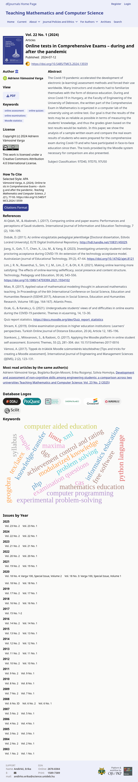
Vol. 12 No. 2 (12, 643)
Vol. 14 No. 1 (30, 623)
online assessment (14, 110)
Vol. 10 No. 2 (12, 663)
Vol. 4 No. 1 (27, 723)
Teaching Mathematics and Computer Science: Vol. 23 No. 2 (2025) (64, 382)
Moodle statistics (13, 120)
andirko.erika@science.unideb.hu (34, 776)
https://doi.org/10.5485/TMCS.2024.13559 (57, 64)
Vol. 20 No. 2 (12, 556)
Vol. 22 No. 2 (12, 536)
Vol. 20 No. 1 (30, 556)
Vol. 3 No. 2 (11, 733)
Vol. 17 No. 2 (12, 593)
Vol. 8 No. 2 (11, 683)
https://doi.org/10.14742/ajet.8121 (110, 259)
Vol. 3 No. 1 (27, 733)
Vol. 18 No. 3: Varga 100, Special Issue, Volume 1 (93, 576)
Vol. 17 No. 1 (30, 593)
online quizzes (36, 110)
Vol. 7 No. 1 (27, 693)
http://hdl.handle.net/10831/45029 (103, 242)
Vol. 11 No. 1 (30, 653)
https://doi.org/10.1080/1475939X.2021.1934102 (37, 280)
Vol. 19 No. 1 (30, 566)
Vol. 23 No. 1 (30, 526)
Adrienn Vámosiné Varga (25, 78)
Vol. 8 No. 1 (27, 683)
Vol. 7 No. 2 (11, 693)
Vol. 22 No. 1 (30, 536)
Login (127, 4)
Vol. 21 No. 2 (12, 546)
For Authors (89, 21)
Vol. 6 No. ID (12, 703)
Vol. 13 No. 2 (12, 633)
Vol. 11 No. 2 (12, 653)
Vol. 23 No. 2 (12, 526)
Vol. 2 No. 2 (11, 743)
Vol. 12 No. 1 (30, 643)
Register (116, 4)
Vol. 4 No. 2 (11, 723)
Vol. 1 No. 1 (27, 753)
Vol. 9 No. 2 (11, 673)
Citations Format (15, 207)
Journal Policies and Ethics (60, 21)
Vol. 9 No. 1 (27, 673)
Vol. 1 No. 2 (11, 753)
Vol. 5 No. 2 (11, 713)
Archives (106, 21)
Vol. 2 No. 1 (27, 743)
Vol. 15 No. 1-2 (13, 613)
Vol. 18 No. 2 (12, 583)
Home (10, 21)
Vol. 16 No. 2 (12, 603)
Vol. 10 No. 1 (30, 663)
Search (118, 21)
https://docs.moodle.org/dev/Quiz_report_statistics (68, 319)
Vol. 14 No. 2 (12, 623)
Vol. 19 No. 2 (12, 566)
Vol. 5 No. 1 (27, 713)
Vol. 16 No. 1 (30, 603)
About (34, 21)
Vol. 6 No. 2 (29, 703)
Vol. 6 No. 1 (45, 703)
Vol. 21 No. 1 (30, 546)
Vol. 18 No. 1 (30, 583)
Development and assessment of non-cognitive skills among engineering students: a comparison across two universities (68, 377)
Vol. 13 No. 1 (30, 633)
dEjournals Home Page (21, 4)
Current (21, 21)
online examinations (15, 115)
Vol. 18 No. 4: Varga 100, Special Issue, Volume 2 (33, 576)
